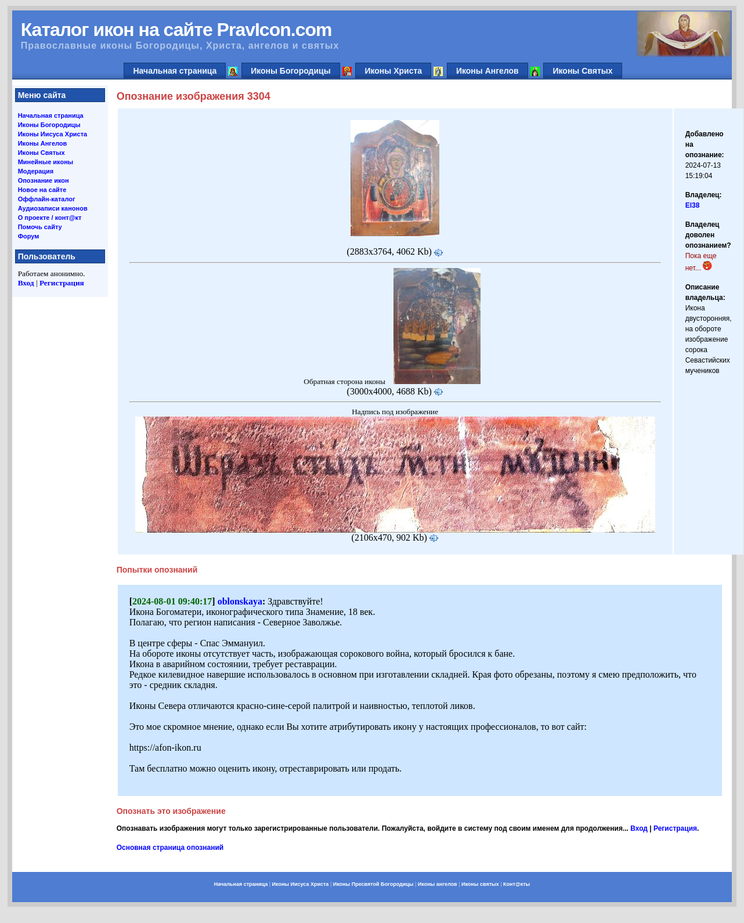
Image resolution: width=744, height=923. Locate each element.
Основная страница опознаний (170, 848)
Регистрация (61, 282)
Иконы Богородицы (291, 70)
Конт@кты (516, 884)
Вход (26, 282)
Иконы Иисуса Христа (53, 134)
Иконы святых (480, 884)
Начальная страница (174, 70)
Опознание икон (43, 180)
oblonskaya (240, 601)
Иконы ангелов (437, 884)
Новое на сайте (42, 189)
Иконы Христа (393, 70)
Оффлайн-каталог (46, 199)
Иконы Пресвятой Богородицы (373, 884)
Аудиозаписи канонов (53, 208)
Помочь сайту (40, 226)
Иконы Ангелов (487, 70)
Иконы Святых (582, 70)
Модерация (36, 171)
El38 (692, 205)
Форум (28, 236)
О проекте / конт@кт (50, 217)
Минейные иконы (46, 161)
